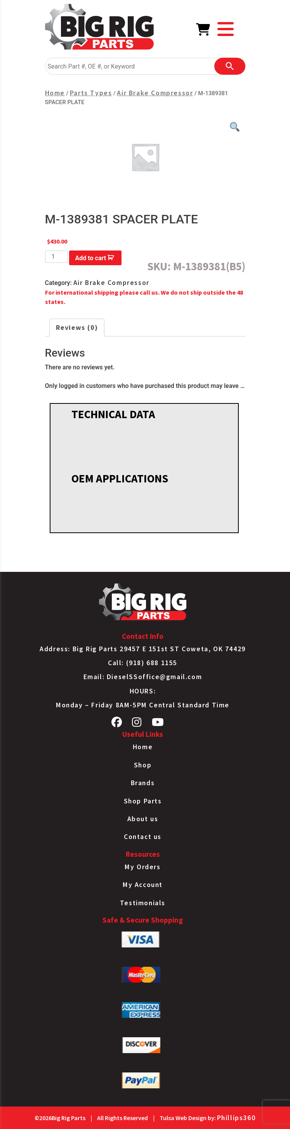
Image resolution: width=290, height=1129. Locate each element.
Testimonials (142, 903)
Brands (143, 783)
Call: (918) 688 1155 (142, 663)
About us (142, 819)
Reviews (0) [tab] (77, 327)
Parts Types (91, 93)
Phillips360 (236, 1118)
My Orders (142, 867)
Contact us (142, 836)
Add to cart (90, 258)
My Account (143, 884)
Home (55, 93)
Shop (142, 765)
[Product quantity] (56, 257)
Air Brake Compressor (155, 93)
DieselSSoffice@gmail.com (154, 677)
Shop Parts (143, 801)
